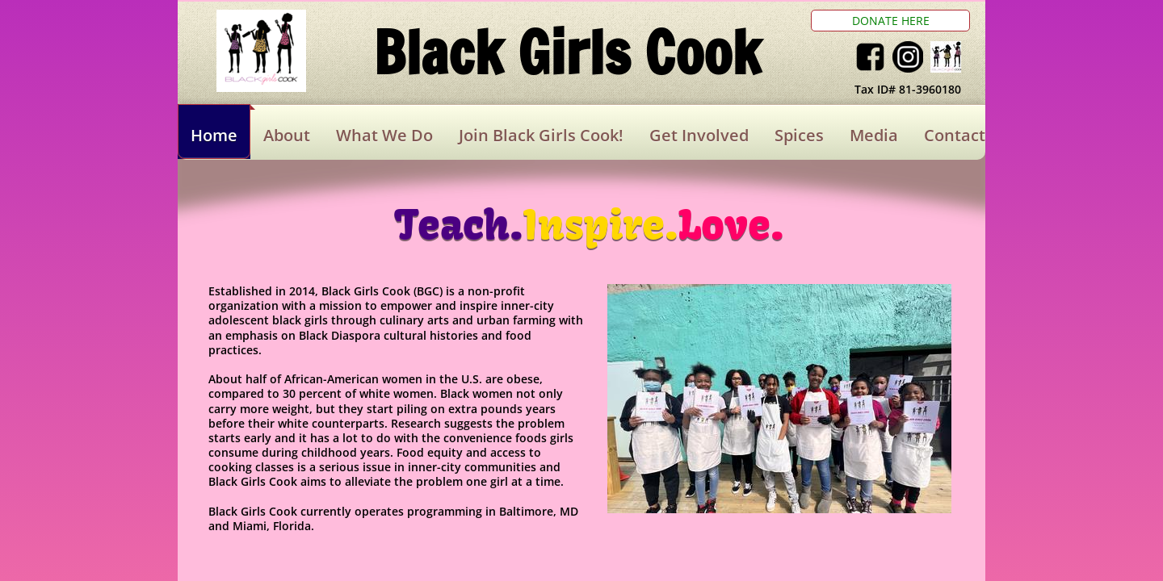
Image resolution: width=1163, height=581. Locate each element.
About (286, 135)
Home (214, 135)
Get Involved (699, 135)
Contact (954, 135)
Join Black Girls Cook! (541, 135)
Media (874, 135)
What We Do (384, 135)
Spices (799, 135)
